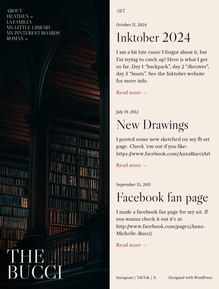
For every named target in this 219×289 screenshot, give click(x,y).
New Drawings (152, 124)
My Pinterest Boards (33, 33)
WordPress (203, 277)
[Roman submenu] (26, 38)
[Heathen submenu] (31, 16)
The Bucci (35, 264)
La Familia (19, 22)
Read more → (131, 92)
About (14, 11)
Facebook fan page (162, 197)
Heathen (18, 16)
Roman (15, 38)
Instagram (124, 277)
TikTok (143, 277)
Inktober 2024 (153, 37)
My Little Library (29, 27)
